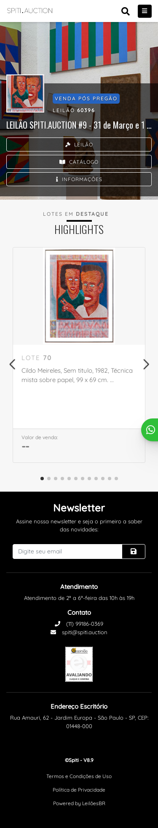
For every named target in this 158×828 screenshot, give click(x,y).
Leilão (79, 144)
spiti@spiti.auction (79, 632)
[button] (12, 364)
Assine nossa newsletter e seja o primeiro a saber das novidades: (79, 525)
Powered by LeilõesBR (79, 803)
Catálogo (79, 162)
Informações (79, 179)
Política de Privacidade (79, 790)
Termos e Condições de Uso (79, 776)
